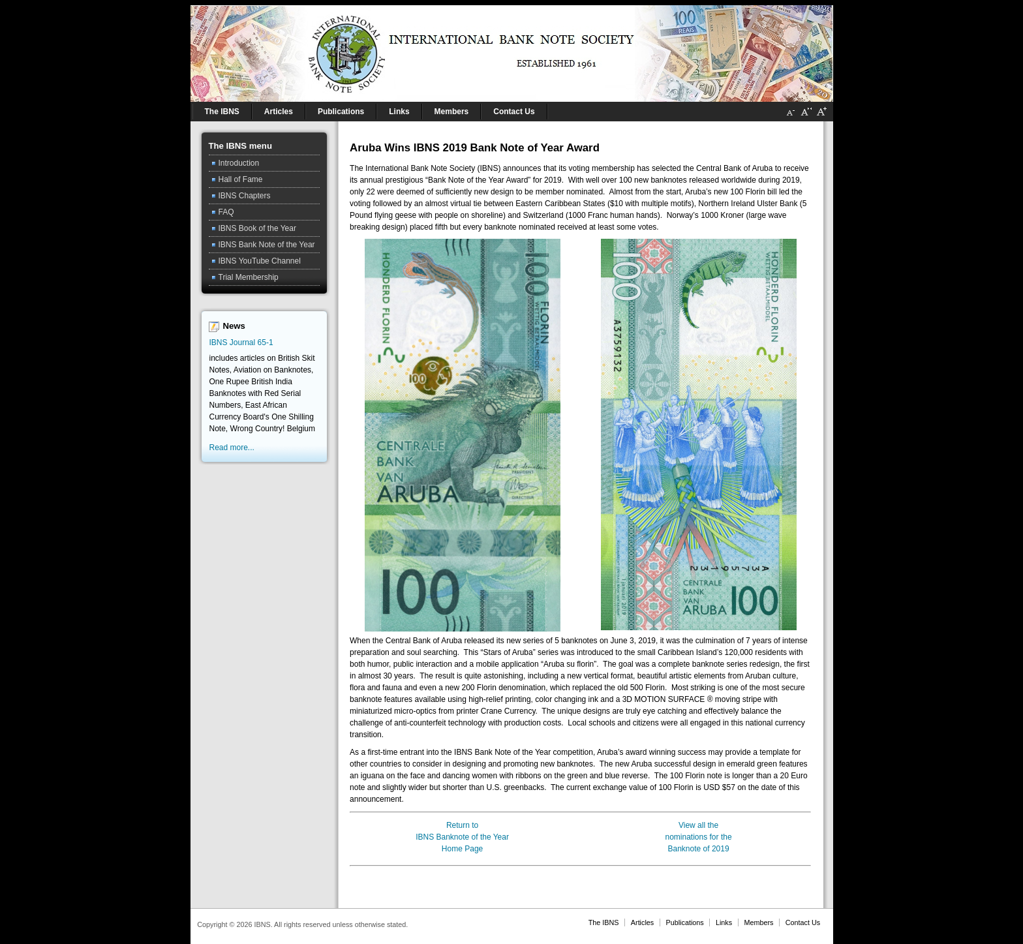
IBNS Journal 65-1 (241, 342)
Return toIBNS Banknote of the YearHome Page (462, 837)
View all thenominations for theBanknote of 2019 (698, 837)
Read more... (231, 447)
